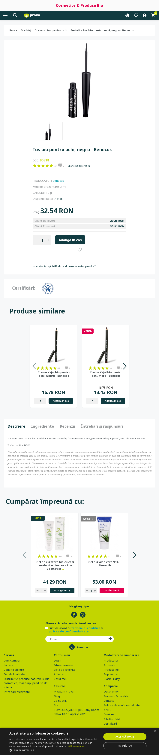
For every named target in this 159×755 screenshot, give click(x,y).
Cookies (109, 714)
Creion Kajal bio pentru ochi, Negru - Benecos (54, 374)
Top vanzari (111, 674)
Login (57, 660)
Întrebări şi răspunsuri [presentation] (102, 426)
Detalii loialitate (14, 674)
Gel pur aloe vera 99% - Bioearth (104, 563)
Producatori (111, 660)
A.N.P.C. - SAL (112, 719)
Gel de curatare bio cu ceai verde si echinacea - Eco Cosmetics (55, 565)
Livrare (8, 665)
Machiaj (26, 30)
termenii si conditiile (85, 628)
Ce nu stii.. (60, 700)
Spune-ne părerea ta (79, 166)
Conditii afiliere (14, 669)
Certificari (110, 723)
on (35, 165)
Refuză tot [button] (125, 745)
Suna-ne (82, 647)
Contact (109, 700)
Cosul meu (60, 679)
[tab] (18, 426)
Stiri (56, 705)
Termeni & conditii (116, 696)
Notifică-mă (112, 590)
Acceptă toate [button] (125, 736)
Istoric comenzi (64, 665)
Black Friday (112, 679)
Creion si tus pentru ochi (51, 30)
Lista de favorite (65, 669)
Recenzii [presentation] (67, 426)
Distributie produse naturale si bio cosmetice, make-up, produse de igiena (27, 683)
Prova (13, 30)
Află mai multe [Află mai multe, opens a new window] (76, 746)
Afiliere (59, 674)
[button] (54, 750)
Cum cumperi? (13, 660)
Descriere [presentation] (16, 426)
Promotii (109, 665)
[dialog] (79, 741)
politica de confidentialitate (68, 631)
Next (124, 366)
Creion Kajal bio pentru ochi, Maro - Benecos (106, 374)
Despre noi (111, 691)
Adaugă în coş (70, 240)
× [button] (154, 731)
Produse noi (111, 669)
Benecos (58, 180)
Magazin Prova (64, 691)
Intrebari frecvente (17, 692)
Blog (57, 696)
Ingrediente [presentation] (42, 426)
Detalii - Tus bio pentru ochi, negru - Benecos (102, 30)
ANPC (107, 710)
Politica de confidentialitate (122, 705)
